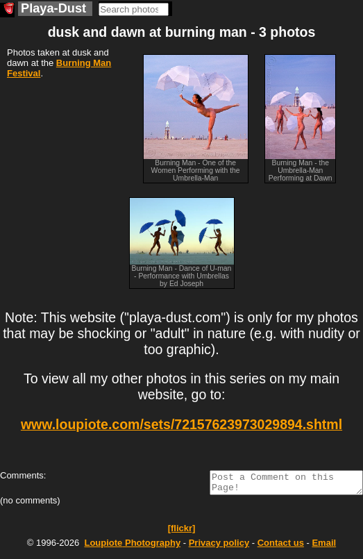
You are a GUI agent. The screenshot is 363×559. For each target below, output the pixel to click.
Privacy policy (219, 547)
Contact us (281, 547)
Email (324, 547)
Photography (132, 547)
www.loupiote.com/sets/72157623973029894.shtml (181, 424)
